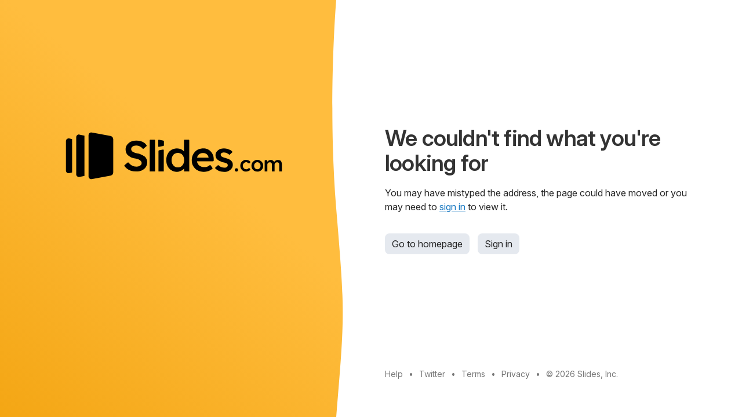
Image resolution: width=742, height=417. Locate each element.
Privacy (515, 374)
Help (394, 374)
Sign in (498, 244)
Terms (473, 374)
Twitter (432, 374)
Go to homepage (427, 244)
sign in (452, 207)
